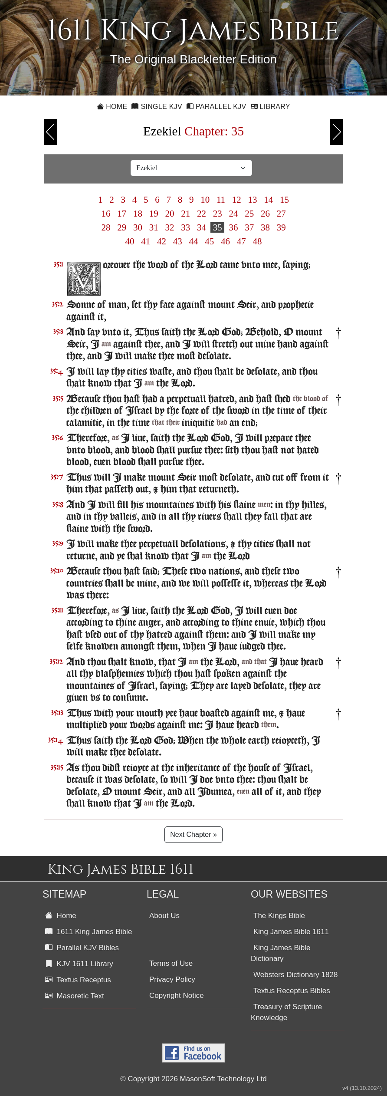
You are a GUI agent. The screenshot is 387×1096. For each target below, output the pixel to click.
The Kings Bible (279, 916)
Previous (50, 132)
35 (217, 227)
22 (202, 213)
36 (233, 227)
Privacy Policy (172, 979)
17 (122, 213)
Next (336, 132)
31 (154, 227)
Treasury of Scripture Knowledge (286, 1012)
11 (221, 199)
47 (242, 241)
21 (186, 213)
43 (178, 241)
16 (106, 213)
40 (130, 241)
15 (285, 199)
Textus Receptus (78, 980)
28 (106, 227)
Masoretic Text (74, 996)
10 (205, 199)
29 (122, 227)
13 (252, 199)
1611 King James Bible (88, 932)
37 (249, 227)
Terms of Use (171, 963)
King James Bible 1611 (291, 932)
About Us (164, 916)
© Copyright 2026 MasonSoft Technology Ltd (193, 1079)
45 (209, 241)
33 (186, 227)
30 (138, 227)
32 (170, 227)
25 (249, 213)
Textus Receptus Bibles (291, 991)
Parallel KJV (216, 106)
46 (226, 241)
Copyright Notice (176, 995)
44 (193, 241)
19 (154, 213)
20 (170, 213)
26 (265, 213)
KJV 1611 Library (79, 964)
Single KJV (156, 106)
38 (265, 227)
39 (281, 227)
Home (112, 106)
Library (270, 106)
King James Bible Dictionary (280, 953)
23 (217, 213)
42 (162, 241)
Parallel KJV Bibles (82, 948)
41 (146, 241)
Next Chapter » (193, 834)
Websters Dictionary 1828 (295, 975)
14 (268, 199)
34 (202, 227)
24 (233, 213)
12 (237, 199)
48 (257, 241)
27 (281, 213)
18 (138, 213)
